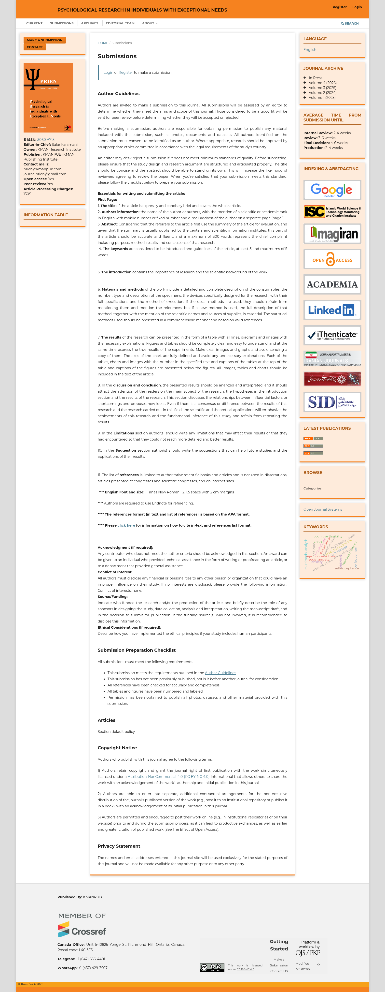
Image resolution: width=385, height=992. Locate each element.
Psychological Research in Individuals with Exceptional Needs (142, 10)
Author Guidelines (220, 673)
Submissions (62, 23)
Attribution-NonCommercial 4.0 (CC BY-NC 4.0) (169, 776)
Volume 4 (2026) (321, 83)
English (309, 49)
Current (34, 23)
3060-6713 (46, 139)
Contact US (279, 971)
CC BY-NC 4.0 (245, 969)
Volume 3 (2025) (321, 88)
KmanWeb (303, 968)
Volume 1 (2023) (321, 97)
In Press (314, 78)
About (148, 23)
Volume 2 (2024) (321, 92)
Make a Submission (45, 40)
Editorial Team (120, 23)
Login (357, 7)
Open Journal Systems (322, 509)
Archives (89, 23)
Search (350, 23)
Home (103, 43)
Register (340, 7)
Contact (35, 47)
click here (126, 525)
